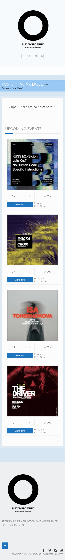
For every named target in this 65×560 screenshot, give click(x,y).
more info (20, 204)
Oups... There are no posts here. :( (32, 107)
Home (45, 84)
